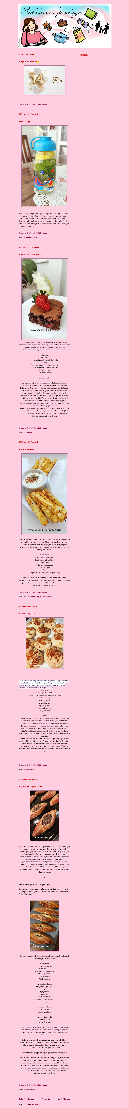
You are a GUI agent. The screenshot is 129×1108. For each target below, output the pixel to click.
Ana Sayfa (46, 1099)
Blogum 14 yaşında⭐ (29, 62)
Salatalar (49, 597)
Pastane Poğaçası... (28, 614)
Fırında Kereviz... (27, 449)
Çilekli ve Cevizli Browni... (31, 254)
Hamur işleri (31, 769)
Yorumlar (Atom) (32, 1104)
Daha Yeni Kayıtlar (26, 1099)
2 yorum (43, 104)
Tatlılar (29, 432)
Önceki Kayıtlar (63, 1099)
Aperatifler (30, 597)
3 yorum (43, 1085)
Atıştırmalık (40, 597)
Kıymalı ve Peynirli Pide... (31, 786)
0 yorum (43, 233)
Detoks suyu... (25, 121)
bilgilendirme (31, 237)
